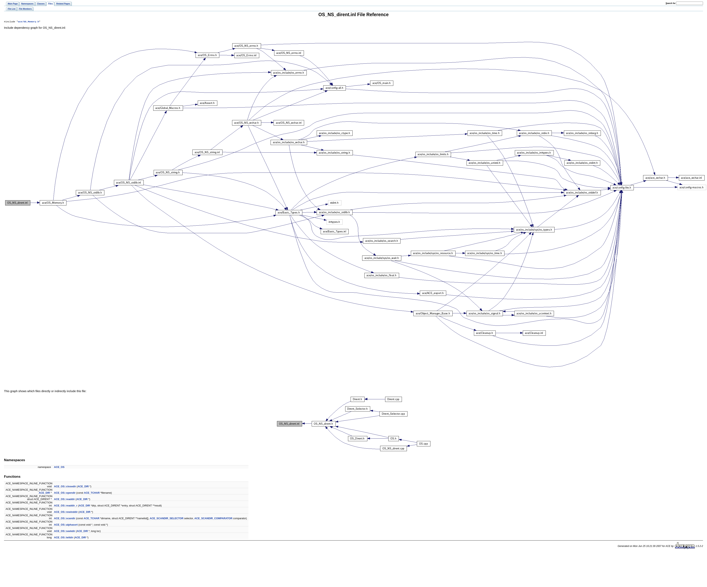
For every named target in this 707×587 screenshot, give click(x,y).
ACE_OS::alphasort (66, 525)
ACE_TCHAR (92, 493)
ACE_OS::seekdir (64, 531)
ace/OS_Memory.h (28, 22)
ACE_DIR (83, 486)
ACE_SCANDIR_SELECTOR (166, 518)
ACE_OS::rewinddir (66, 512)
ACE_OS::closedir (65, 486)
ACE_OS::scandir (64, 518)
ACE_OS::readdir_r (65, 505)
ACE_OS (59, 467)
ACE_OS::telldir (63, 537)
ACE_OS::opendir (64, 493)
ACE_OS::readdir (64, 499)
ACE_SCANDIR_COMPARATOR (213, 518)
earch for (670, 3)
